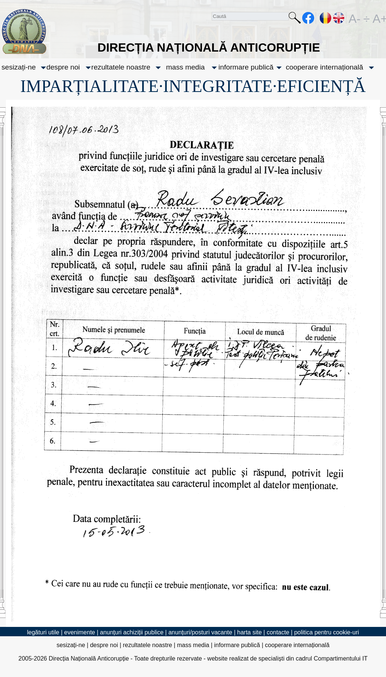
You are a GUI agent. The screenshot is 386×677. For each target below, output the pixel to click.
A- (355, 18)
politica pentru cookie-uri (326, 632)
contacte (278, 632)
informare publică (245, 67)
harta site (249, 632)
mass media (185, 67)
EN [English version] (339, 18)
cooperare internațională (324, 67)
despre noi (63, 67)
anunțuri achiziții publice (131, 632)
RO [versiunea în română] (326, 18)
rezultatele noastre (120, 67)
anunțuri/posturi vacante (200, 632)
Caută (295, 19)
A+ (379, 18)
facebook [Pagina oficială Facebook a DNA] (308, 18)
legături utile (43, 632)
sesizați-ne (18, 67)
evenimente (79, 632)
